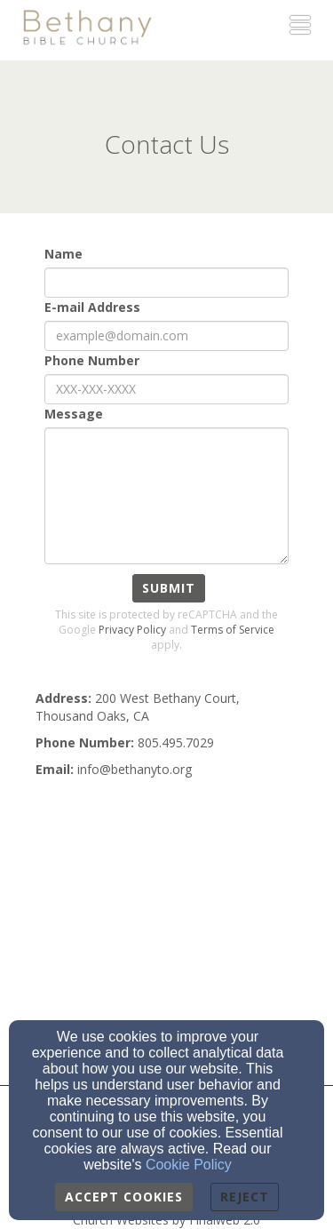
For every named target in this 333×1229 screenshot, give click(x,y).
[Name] (166, 282)
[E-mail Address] (166, 336)
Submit (168, 587)
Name (63, 253)
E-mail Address (92, 307)
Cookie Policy (189, 1164)
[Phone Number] (166, 389)
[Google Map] (166, 929)
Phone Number (91, 360)
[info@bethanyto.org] (134, 769)
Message (73, 413)
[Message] (166, 495)
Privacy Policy (132, 629)
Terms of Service (232, 629)
